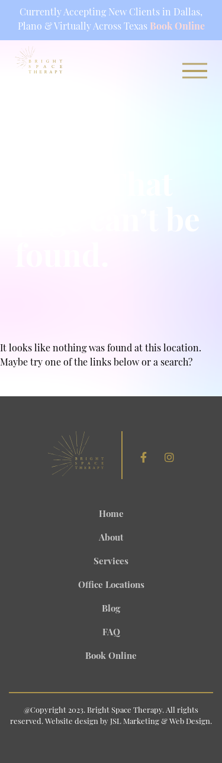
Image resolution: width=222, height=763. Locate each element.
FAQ (111, 633)
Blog (111, 609)
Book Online (177, 27)
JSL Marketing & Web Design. (161, 722)
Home (111, 514)
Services (111, 562)
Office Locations (111, 585)
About (111, 538)
